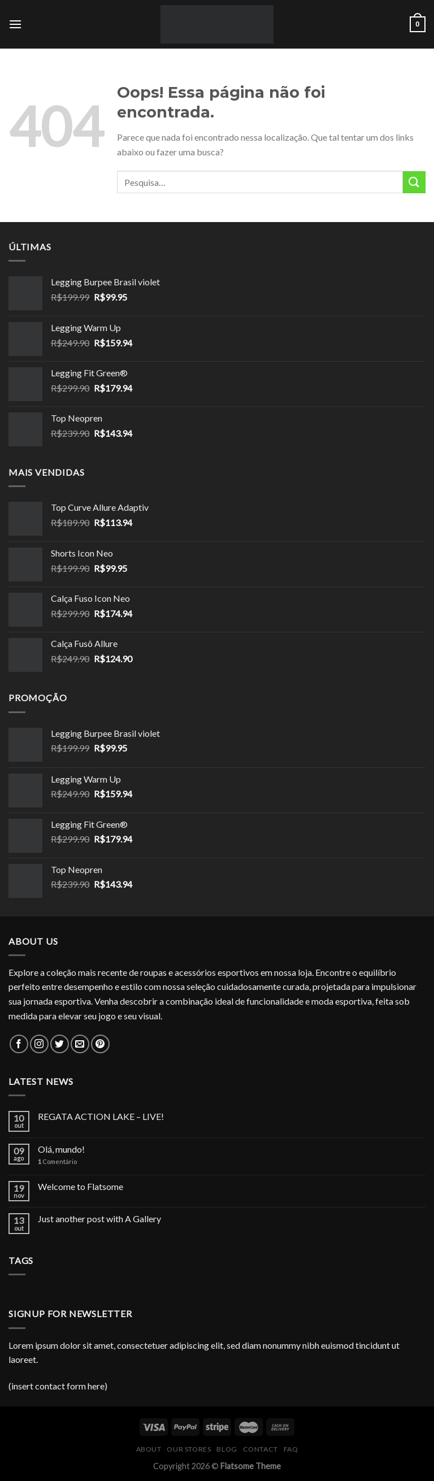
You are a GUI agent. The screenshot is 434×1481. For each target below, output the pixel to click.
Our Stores (189, 1449)
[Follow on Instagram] (39, 1044)
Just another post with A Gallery (99, 1218)
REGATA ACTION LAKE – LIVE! (101, 1116)
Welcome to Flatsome (80, 1186)
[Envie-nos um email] (80, 1044)
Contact (260, 1449)
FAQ (291, 1449)
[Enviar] (414, 182)
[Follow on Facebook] (19, 1044)
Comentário (57, 1161)
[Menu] (15, 24)
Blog (226, 1449)
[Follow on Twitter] (59, 1044)
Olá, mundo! (61, 1149)
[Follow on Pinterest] (100, 1044)
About (149, 1449)
